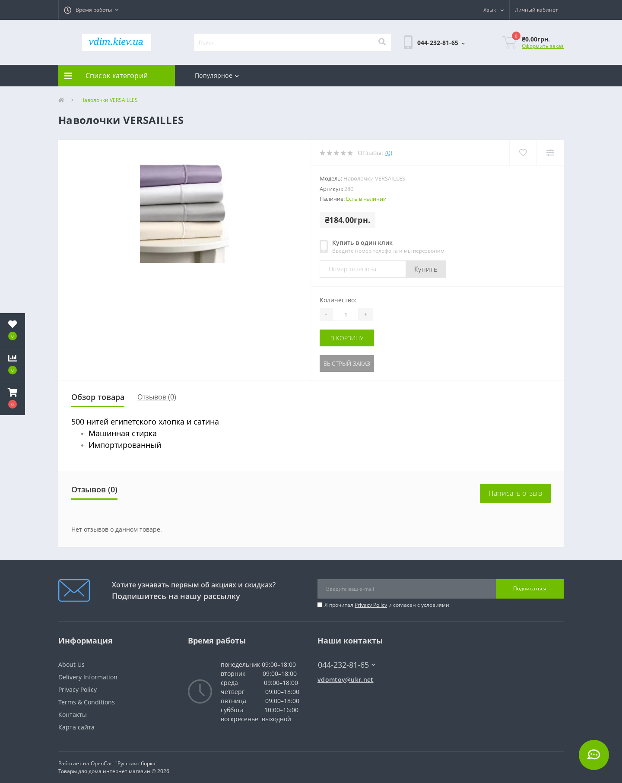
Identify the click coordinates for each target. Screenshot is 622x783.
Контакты (72, 714)
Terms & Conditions (86, 702)
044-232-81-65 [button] (346, 665)
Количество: (338, 300)
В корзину (346, 338)
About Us (71, 664)
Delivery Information (87, 677)
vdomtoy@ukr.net (345, 679)
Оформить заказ (543, 46)
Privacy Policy (371, 605)
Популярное (217, 75)
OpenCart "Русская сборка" (124, 763)
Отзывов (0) (156, 397)
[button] (91, 10)
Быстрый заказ (347, 363)
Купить (426, 269)
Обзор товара (97, 397)
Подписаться (529, 588)
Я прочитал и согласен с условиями (386, 605)
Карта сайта (76, 727)
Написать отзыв (515, 493)
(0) (388, 153)
